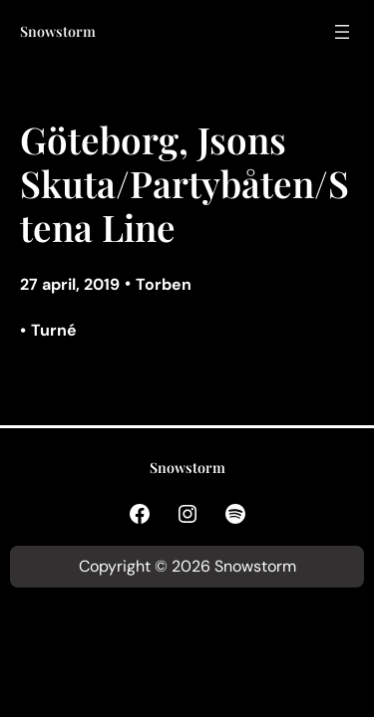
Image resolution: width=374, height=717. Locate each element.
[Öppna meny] (342, 32)
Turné (54, 330)
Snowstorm (58, 31)
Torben (163, 284)
